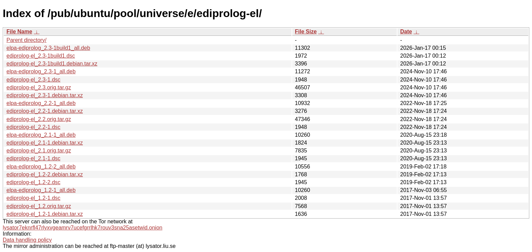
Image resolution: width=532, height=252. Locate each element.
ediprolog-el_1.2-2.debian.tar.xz (44, 174)
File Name (19, 31)
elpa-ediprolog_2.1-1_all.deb (41, 135)
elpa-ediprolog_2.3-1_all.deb (41, 71)
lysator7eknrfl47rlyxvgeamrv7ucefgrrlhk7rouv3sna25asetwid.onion (82, 228)
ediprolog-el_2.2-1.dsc (33, 127)
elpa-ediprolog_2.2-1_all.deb (41, 103)
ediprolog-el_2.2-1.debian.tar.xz (44, 111)
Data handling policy (27, 240)
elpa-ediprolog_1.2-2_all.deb (41, 166)
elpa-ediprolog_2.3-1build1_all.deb (48, 48)
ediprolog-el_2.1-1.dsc (33, 158)
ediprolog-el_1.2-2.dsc (33, 182)
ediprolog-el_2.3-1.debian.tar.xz (44, 95)
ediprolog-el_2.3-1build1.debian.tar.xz (51, 63)
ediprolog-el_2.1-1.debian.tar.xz (44, 143)
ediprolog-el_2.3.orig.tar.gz (38, 87)
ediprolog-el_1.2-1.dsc (33, 198)
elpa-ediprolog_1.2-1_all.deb (41, 190)
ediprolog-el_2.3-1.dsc (33, 80)
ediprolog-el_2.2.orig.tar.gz (38, 119)
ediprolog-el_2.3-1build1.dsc (40, 56)
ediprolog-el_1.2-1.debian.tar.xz (44, 214)
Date (406, 31)
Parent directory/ (26, 40)
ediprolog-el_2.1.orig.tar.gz (38, 150)
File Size (306, 31)
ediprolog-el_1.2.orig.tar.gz (38, 206)
